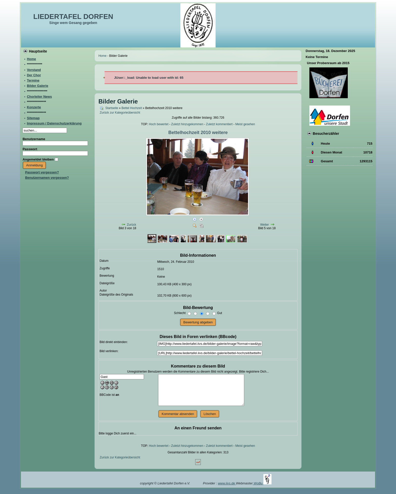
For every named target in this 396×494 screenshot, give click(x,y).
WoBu (262, 483)
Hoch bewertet (158, 124)
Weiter (264, 224)
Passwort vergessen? (42, 172)
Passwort (29, 149)
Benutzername (33, 139)
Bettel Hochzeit (131, 108)
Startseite (111, 108)
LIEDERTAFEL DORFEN (73, 16)
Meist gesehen (245, 124)
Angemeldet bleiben (38, 159)
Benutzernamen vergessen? (47, 177)
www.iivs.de (227, 483)
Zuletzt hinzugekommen (187, 124)
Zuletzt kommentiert (219, 124)
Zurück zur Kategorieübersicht (120, 112)
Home (102, 56)
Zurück (131, 224)
